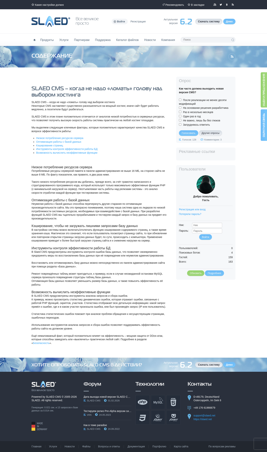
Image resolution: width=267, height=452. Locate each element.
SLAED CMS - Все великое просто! (44, 386)
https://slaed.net (203, 419)
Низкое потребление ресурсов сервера (59, 138)
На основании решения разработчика (205, 107)
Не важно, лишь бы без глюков (201, 120)
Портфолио (159, 446)
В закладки (197, 4)
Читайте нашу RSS (232, 4)
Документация (136, 446)
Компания (168, 40)
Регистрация (138, 21)
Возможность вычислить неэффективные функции (66, 152)
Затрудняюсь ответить (196, 124)
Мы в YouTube (215, 4)
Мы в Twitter (221, 4)
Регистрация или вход (192, 209)
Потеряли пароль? (190, 214)
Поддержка (103, 40)
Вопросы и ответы (109, 446)
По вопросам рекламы (221, 446)
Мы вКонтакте (227, 4)
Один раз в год (192, 116)
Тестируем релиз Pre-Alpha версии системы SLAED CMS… (108, 411)
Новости (150, 40)
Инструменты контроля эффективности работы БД (67, 149)
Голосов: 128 (189, 139)
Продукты (47, 40)
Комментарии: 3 (213, 139)
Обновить (196, 273)
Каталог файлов (127, 40)
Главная (36, 446)
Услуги (64, 40)
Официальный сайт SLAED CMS (51, 21)
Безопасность (41, 343)
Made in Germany (39, 426)
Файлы (86, 446)
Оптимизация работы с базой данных (58, 141)
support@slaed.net (204, 415)
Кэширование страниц (49, 145)
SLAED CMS (53, 396)
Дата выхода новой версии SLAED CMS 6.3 (108, 396)
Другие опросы (211, 133)
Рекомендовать (174, 4)
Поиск (232, 40)
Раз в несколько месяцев (198, 112)
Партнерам (81, 40)
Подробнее (214, 273)
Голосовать (188, 133)
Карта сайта (181, 446)
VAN (89, 415)
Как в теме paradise (95, 425)
